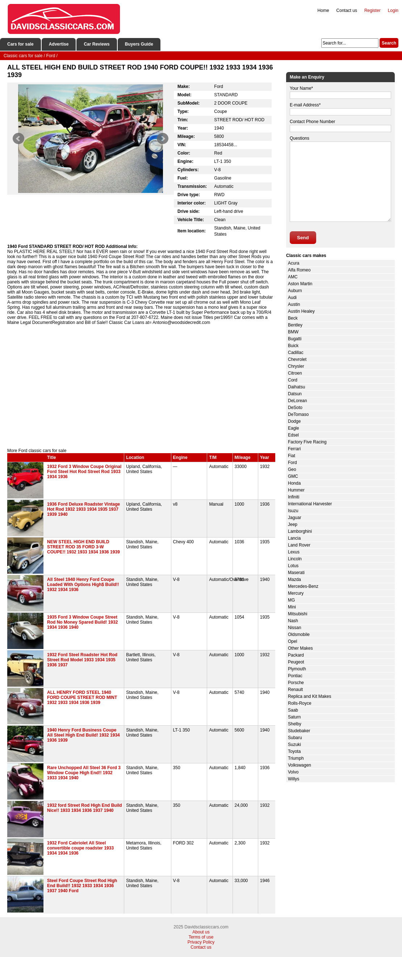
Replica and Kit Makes (309, 696)
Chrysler (296, 366)
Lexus (294, 552)
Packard (296, 655)
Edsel (293, 435)
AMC (293, 276)
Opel (292, 641)
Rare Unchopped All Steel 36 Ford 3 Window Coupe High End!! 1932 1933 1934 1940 (84, 772)
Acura (293, 263)
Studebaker (299, 730)
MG (291, 600)
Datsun (295, 393)
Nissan (294, 627)
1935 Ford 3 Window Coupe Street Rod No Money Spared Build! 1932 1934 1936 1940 (82, 622)
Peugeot (296, 662)
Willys (293, 778)
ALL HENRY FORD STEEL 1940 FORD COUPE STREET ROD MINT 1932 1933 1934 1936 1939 (82, 697)
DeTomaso (298, 414)
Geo (292, 469)
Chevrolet (297, 359)
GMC (293, 476)
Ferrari (294, 448)
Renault (295, 689)
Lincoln (295, 558)
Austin (294, 304)
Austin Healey (301, 311)
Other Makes (300, 648)
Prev (18, 138)
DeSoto (295, 407)
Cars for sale (20, 44)
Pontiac (295, 675)
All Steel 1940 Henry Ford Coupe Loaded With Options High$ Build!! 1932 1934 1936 (83, 584)
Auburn (295, 290)
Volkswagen (299, 765)
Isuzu (293, 510)
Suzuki (294, 744)
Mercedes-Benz (303, 586)
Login (393, 10)
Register (372, 10)
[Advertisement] (141, 386)
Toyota (294, 751)
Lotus (293, 565)
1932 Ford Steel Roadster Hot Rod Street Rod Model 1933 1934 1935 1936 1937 (82, 659)
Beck (293, 318)
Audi (292, 297)
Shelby (294, 723)
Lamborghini (300, 531)
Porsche (296, 682)
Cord (292, 380)
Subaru (295, 737)
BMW (293, 331)
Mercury (295, 593)
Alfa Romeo (299, 270)
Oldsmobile (299, 634)
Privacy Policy (201, 942)
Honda (294, 483)
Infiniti (293, 496)
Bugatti (294, 338)
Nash (293, 620)
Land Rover (299, 545)
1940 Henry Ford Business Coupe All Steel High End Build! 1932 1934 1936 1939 (83, 735)
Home (323, 10)
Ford (292, 462)
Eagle (293, 428)
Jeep (292, 524)
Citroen (295, 373)
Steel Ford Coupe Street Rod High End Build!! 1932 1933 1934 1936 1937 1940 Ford (82, 885)
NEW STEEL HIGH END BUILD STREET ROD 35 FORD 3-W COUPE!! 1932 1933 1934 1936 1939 (83, 547)
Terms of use (201, 937)
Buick (293, 345)
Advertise (59, 44)
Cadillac (295, 352)
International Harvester (310, 503)
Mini (292, 607)
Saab (293, 710)
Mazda (294, 579)
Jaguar (294, 517)
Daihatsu (296, 386)
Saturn (294, 717)
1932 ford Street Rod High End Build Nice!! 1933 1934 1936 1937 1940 (84, 808)
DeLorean (297, 400)
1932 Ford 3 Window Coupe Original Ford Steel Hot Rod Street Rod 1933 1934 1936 (84, 471)
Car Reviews (96, 44)
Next (162, 138)
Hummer (296, 490)
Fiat (291, 455)
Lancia (294, 538)
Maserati (296, 572)
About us (200, 932)
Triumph (296, 758)
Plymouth (297, 668)
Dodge (294, 421)
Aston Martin (300, 283)
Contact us (346, 10)
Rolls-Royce (299, 703)
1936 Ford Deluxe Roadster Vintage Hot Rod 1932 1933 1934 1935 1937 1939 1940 (83, 509)
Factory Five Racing (307, 441)
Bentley (295, 325)
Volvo (293, 772)
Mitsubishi (297, 613)
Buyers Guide (139, 44)
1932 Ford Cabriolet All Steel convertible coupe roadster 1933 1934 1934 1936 (80, 848)
